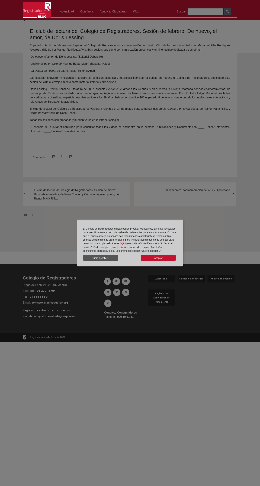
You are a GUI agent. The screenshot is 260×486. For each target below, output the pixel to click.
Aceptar (158, 257)
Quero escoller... (101, 257)
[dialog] (130, 243)
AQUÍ (123, 243)
